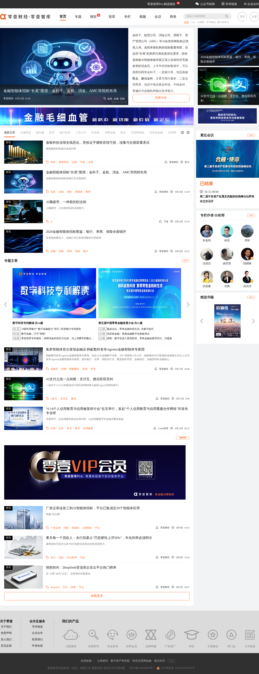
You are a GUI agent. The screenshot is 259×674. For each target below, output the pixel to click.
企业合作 (251, 4)
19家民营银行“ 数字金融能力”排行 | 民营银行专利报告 (51, 328)
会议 (158, 16)
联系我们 (37, 639)
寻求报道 (229, 4)
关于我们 (6, 626)
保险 (61, 251)
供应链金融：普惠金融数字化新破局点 (128, 333)
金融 (61, 191)
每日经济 (159, 660)
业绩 (90, 162)
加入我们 (6, 639)
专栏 (127, 16)
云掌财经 (102, 660)
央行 (53, 557)
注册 (254, 16)
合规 (74, 162)
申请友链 (37, 645)
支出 (65, 587)
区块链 (95, 132)
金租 (53, 191)
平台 (97, 527)
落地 (85, 368)
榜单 (73, 587)
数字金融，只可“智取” (33, 333)
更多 (171, 661)
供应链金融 (156, 132)
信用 (53, 428)
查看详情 (182, 438)
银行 (85, 251)
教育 (77, 428)
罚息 (82, 557)
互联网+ (173, 132)
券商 (69, 251)
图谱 (88, 191)
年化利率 (72, 557)
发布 (93, 368)
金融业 (54, 368)
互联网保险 (137, 132)
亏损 (82, 162)
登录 (242, 16)
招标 (69, 191)
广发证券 (56, 527)
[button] (182, 132)
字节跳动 (211, 22)
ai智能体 (87, 527)
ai (51, 221)
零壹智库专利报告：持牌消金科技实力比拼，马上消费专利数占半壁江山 (61, 338)
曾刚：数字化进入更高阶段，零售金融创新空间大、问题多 (139, 338)
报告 (95, 16)
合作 (61, 428)
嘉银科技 (64, 162)
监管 (52, 132)
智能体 (79, 191)
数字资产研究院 (120, 660)
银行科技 (65, 132)
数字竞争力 (223, 22)
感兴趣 (40, 132)
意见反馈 (6, 645)
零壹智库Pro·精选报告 (161, 4)
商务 (173, 16)
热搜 (186, 22)
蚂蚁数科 (74, 368)
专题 (78, 16)
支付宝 (64, 398)
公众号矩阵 (205, 4)
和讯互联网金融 (141, 660)
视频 (142, 16)
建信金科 (147, 78)
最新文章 (9, 132)
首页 (63, 16)
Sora (193, 22)
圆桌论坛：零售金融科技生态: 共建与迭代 (130, 328)
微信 (73, 398)
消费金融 (109, 132)
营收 (53, 162)
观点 (123, 132)
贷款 (61, 557)
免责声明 (6, 632)
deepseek (55, 587)
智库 (112, 16)
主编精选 (25, 132)
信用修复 (88, 428)
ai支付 (54, 398)
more (186, 260)
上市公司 (80, 132)
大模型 (201, 22)
